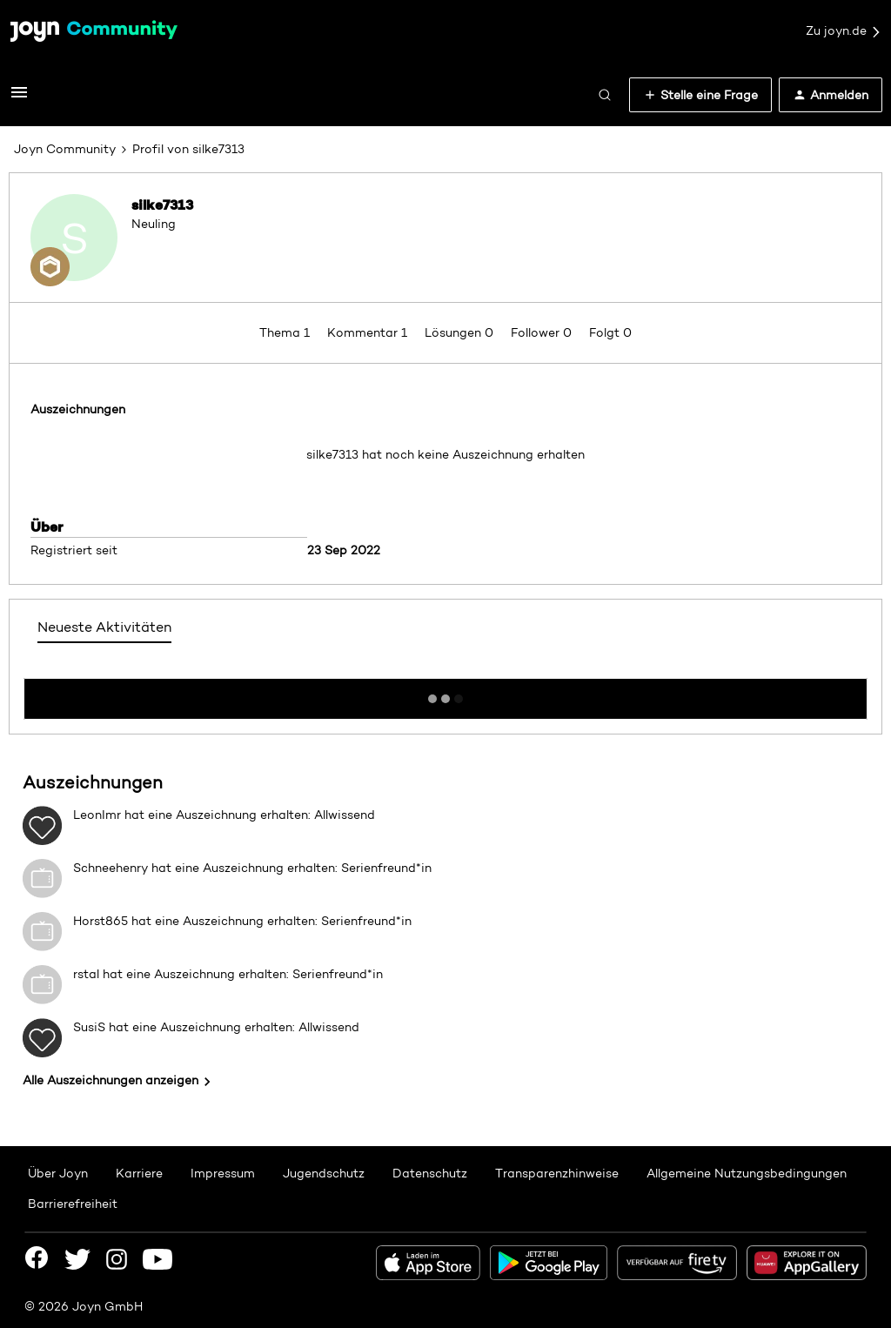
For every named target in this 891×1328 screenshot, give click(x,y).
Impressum (223, 1173)
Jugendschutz (324, 1173)
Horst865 (100, 921)
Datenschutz (429, 1173)
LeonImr (97, 815)
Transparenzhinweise (557, 1173)
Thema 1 (286, 332)
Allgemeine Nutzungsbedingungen (746, 1173)
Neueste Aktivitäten (104, 627)
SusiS (89, 1027)
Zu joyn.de (844, 31)
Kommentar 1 (369, 332)
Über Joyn (58, 1173)
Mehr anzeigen (445, 693)
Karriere (139, 1173)
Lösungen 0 (461, 332)
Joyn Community (65, 149)
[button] (19, 98)
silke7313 (162, 204)
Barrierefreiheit (72, 1204)
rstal (86, 974)
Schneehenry (110, 868)
